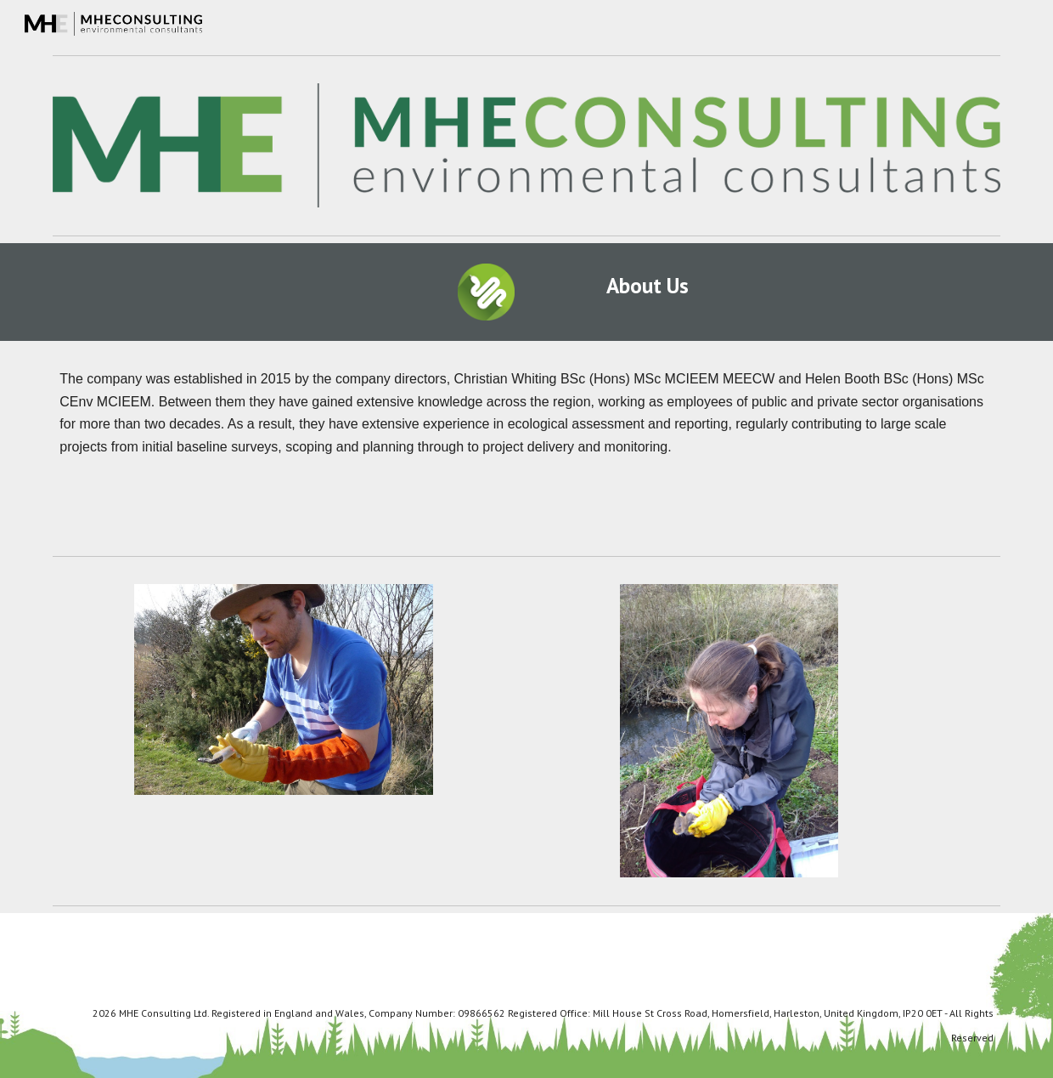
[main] (647, 285)
